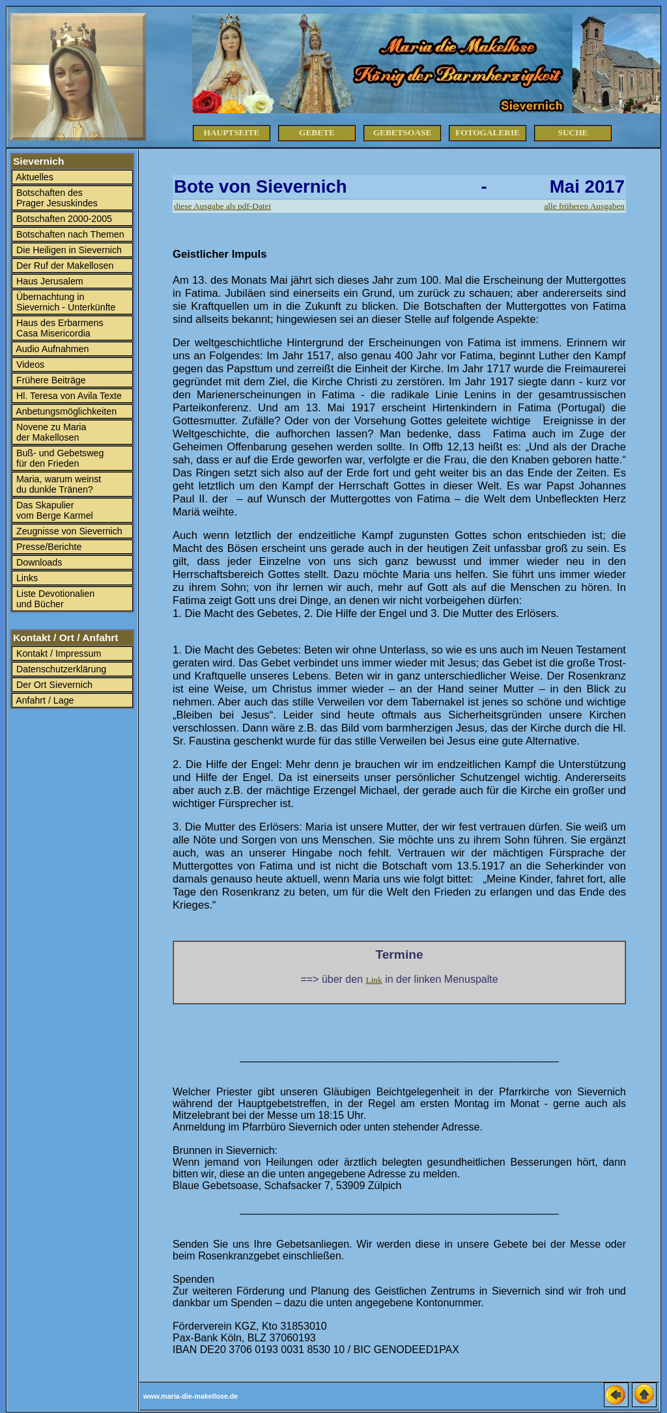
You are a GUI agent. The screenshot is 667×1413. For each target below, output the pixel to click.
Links (26, 578)
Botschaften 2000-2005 (63, 218)
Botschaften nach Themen (69, 234)
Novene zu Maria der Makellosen (50, 432)
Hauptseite (232, 132)
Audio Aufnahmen (51, 349)
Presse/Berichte (47, 547)
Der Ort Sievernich (53, 684)
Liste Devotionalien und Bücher (54, 598)
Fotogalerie (487, 132)
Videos (29, 364)
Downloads (38, 562)
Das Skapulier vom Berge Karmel (53, 510)
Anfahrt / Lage (44, 700)
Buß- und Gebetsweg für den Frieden (59, 458)
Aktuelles (33, 177)
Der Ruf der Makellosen (63, 265)
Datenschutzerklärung (60, 669)
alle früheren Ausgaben (584, 206)
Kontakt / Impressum (57, 653)
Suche (573, 132)
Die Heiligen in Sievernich (68, 250)
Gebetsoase (402, 132)
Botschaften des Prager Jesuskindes (56, 197)
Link (374, 980)
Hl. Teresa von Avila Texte (68, 396)
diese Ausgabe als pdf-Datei (222, 206)
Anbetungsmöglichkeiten (65, 411)
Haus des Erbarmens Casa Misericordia (59, 328)
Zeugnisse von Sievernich (68, 531)
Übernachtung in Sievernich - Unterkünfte (64, 302)
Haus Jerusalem (48, 281)
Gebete (317, 132)
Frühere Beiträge (50, 380)
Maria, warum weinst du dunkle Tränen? (57, 484)
